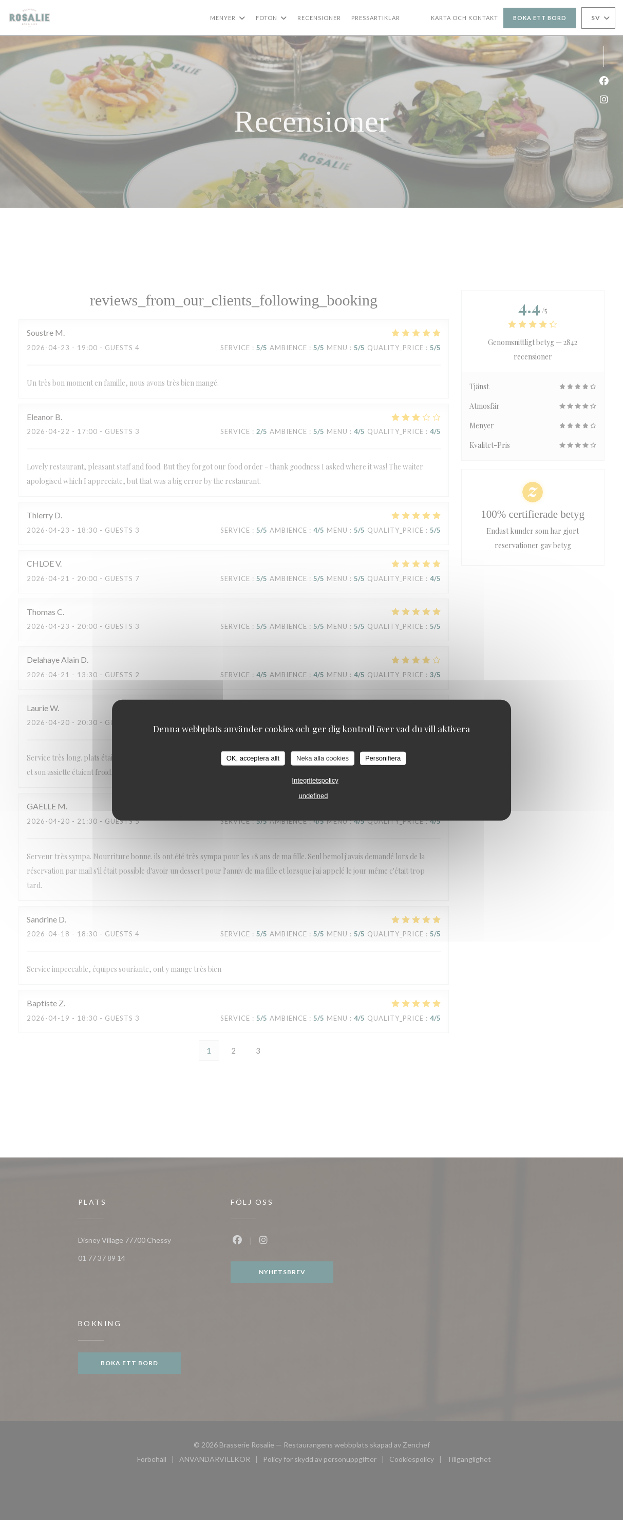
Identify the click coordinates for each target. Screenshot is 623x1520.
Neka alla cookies (322, 758)
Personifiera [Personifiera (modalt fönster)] (383, 758)
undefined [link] (313, 795)
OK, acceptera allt (252, 758)
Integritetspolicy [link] (315, 780)
